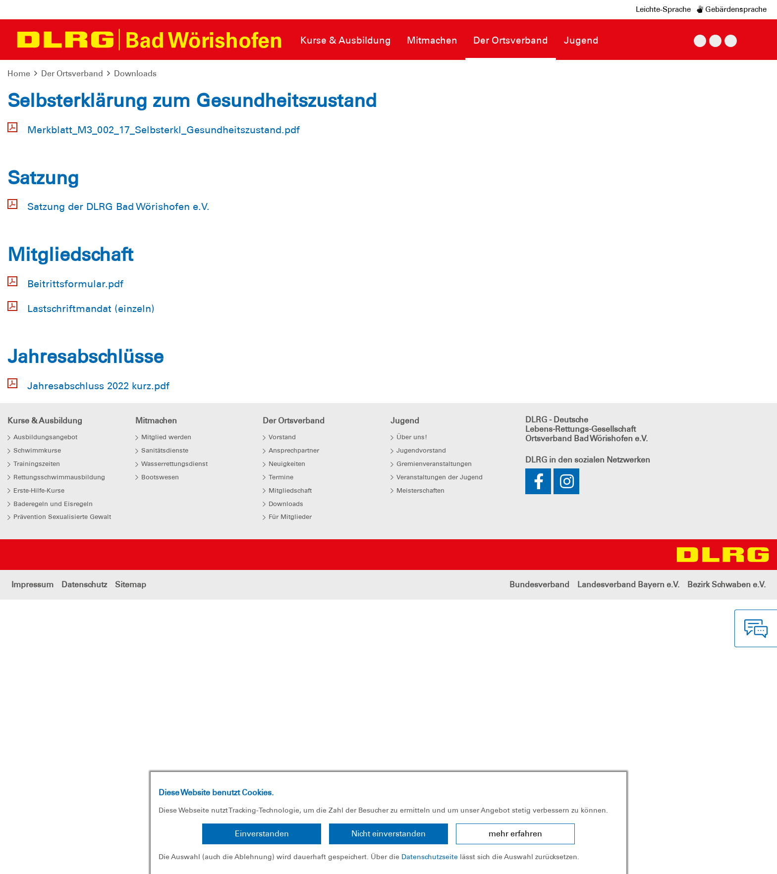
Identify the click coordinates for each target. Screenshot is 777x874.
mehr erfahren (515, 833)
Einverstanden (262, 833)
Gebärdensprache (732, 9)
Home (18, 73)
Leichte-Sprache (663, 9)
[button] (58, 243)
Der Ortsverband (72, 73)
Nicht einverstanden (388, 833)
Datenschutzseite (429, 856)
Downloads (135, 73)
